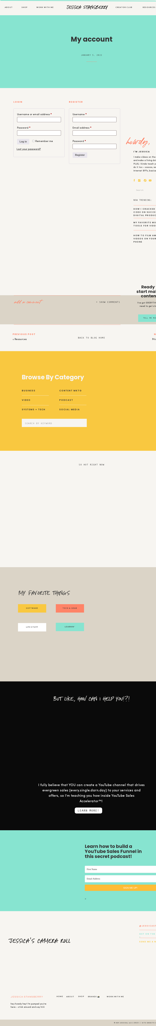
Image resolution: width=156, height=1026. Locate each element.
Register (80, 155)
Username (85, 114)
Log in (23, 141)
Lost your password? (29, 149)
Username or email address (39, 114)
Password (29, 127)
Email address (87, 127)
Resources (21, 339)
